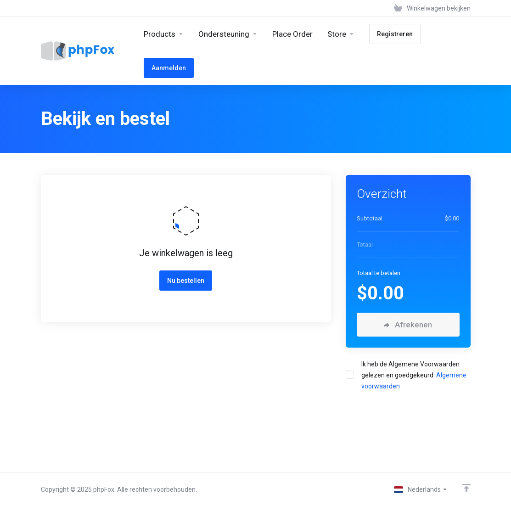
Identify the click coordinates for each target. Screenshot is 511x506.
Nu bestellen (185, 280)
